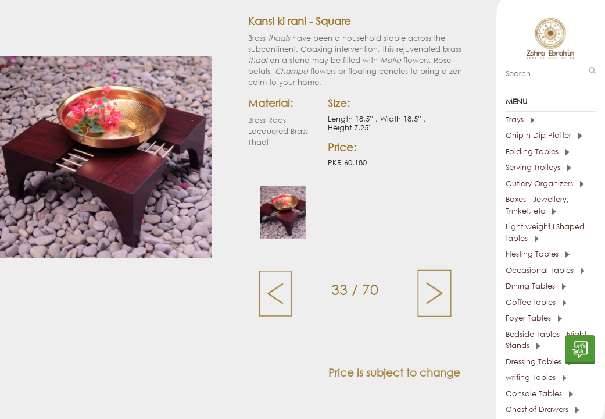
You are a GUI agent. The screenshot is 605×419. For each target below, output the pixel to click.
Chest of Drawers (542, 409)
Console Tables (539, 394)
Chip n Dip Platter (544, 135)
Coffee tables (536, 302)
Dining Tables (536, 286)
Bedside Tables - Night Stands (546, 340)
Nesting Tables (538, 254)
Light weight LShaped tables (545, 232)
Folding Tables (538, 152)
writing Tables (536, 377)
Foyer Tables (534, 318)
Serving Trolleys (538, 167)
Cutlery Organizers (545, 184)
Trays (520, 120)
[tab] (551, 120)
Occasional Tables (545, 270)
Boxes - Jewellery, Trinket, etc (537, 205)
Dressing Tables (539, 362)
